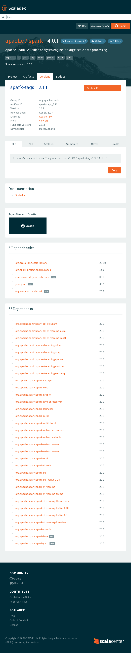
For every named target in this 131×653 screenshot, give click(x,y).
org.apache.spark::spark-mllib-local (35, 423)
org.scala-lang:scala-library (31, 262)
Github (15, 578)
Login (120, 26)
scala (40, 57)
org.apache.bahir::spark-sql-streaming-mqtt (40, 338)
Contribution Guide (20, 597)
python (50, 57)
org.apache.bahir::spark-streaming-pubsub (39, 359)
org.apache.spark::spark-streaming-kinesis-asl (41, 522)
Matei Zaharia (47, 128)
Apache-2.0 (45, 116)
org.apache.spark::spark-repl (31, 458)
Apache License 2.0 (74, 41)
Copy (114, 170)
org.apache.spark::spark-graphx (33, 394)
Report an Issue (18, 601)
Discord (16, 583)
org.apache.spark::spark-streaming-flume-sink (42, 501)
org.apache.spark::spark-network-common (39, 430)
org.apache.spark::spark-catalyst (34, 380)
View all (43, 120)
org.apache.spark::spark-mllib (32, 415)
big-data (10, 57)
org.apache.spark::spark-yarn (31, 543)
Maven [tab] (94, 144)
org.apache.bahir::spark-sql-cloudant (36, 323)
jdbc (69, 57)
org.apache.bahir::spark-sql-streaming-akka (40, 331)
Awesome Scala (100, 26)
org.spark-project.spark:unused (33, 269)
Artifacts (28, 76)
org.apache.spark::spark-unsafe (33, 529)
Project (12, 76)
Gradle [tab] (115, 144)
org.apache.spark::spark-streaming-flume (39, 493)
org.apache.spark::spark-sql (31, 472)
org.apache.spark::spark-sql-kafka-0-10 (37, 479)
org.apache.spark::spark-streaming (35, 486)
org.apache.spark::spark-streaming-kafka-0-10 (42, 508)
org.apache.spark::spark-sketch (33, 465)
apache (14, 40)
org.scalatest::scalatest (28, 291)
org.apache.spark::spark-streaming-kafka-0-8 (41, 515)
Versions (45, 76)
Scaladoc (20, 195)
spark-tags (22, 87)
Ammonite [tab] (72, 144)
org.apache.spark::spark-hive (31, 536)
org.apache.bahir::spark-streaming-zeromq (40, 373)
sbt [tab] (14, 144)
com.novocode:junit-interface (32, 277)
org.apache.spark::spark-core (31, 387)
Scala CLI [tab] (49, 144)
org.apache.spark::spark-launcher (34, 408)
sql (32, 57)
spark (36, 40)
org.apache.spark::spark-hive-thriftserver (38, 401)
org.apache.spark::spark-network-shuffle (38, 437)
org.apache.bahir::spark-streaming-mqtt (38, 352)
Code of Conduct (19, 620)
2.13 (29, 64)
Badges (60, 76)
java (25, 57)
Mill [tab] (31, 144)
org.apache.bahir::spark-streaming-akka (38, 345)
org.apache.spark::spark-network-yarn (37, 444)
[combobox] (102, 88)
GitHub (115, 41)
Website (98, 41)
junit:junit (21, 284)
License (14, 624)
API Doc (82, 26)
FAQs (12, 615)
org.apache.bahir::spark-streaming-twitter (39, 366)
